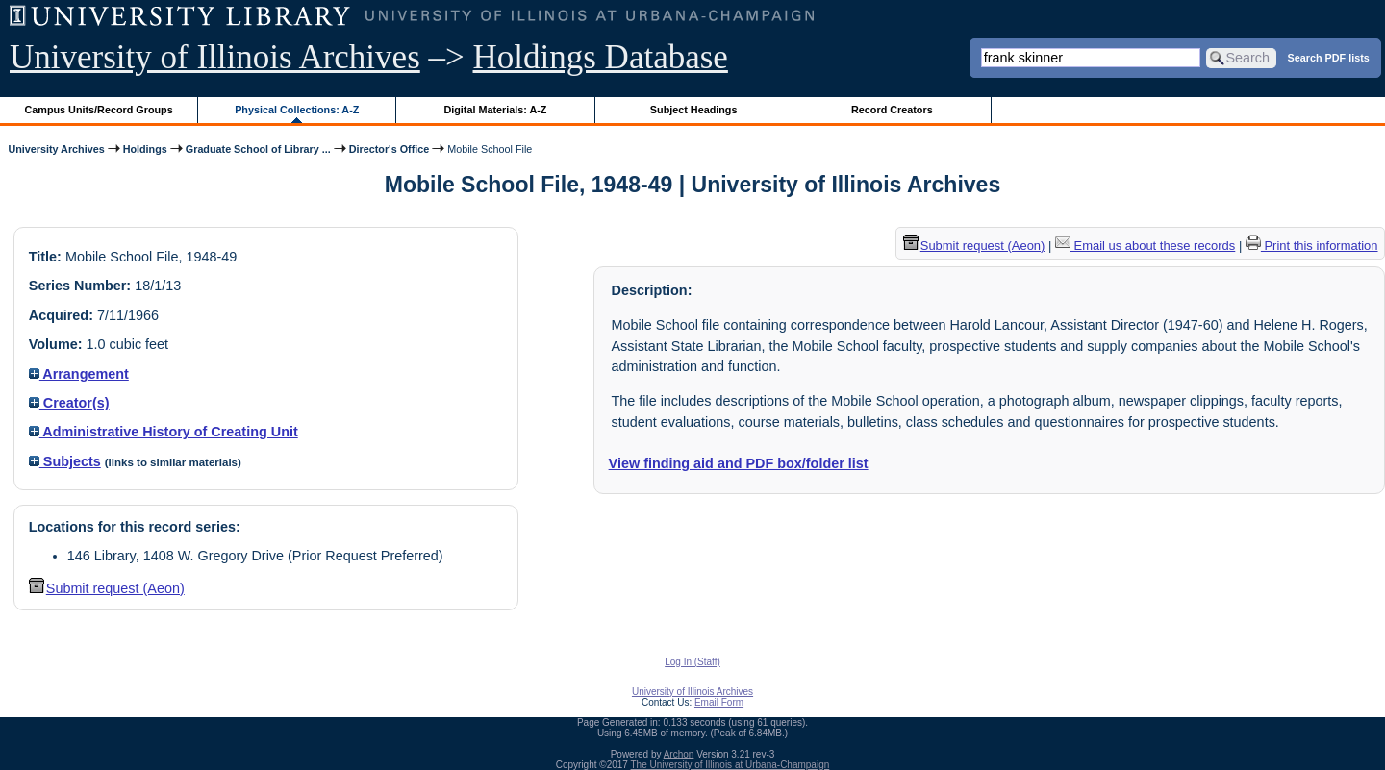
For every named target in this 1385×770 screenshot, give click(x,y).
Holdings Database (600, 57)
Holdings (145, 149)
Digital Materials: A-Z (494, 109)
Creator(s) (69, 402)
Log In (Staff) (692, 662)
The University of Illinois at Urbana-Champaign (730, 764)
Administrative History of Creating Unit (163, 431)
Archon (679, 754)
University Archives (56, 149)
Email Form (718, 702)
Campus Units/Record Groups (99, 109)
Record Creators (892, 109)
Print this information (1312, 245)
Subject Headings (694, 109)
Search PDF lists (1329, 56)
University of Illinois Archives (215, 57)
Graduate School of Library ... (258, 149)
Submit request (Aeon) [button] (107, 588)
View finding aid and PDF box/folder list (739, 463)
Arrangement (79, 374)
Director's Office (389, 149)
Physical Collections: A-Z (297, 109)
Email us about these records (1145, 245)
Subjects (65, 461)
